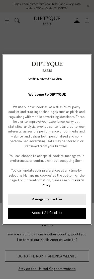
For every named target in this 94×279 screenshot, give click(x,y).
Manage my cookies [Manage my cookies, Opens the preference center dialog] (47, 199)
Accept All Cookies (47, 213)
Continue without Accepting (45, 79)
